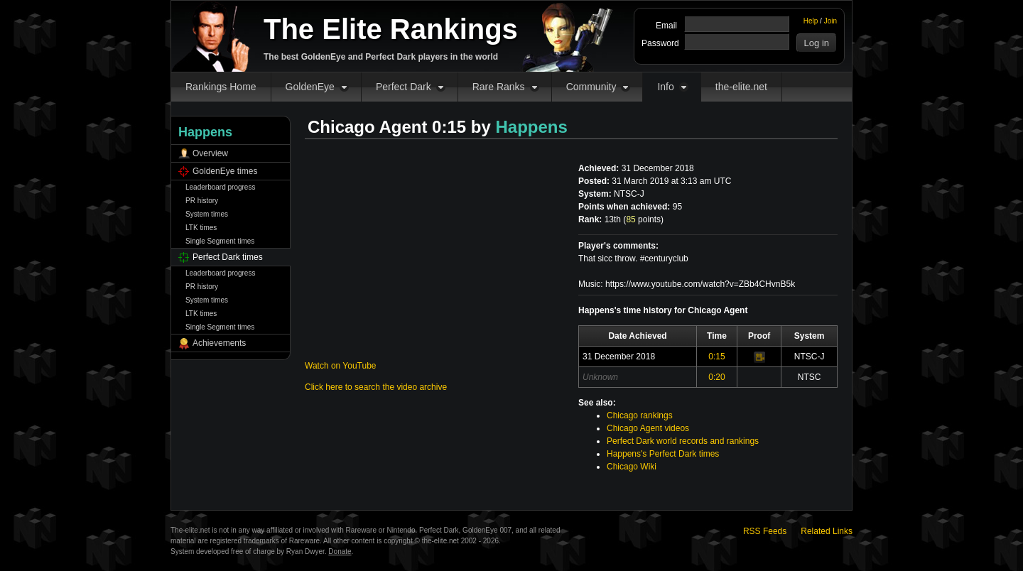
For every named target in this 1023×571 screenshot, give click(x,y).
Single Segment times (219, 241)
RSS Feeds (764, 531)
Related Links (826, 531)
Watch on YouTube (341, 366)
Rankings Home (220, 86)
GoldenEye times (225, 171)
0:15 (716, 356)
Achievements (219, 343)
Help (810, 21)
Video (759, 357)
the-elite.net (741, 86)
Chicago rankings (640, 415)
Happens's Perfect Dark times (663, 454)
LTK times (201, 228)
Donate (339, 551)
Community (591, 86)
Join (830, 21)
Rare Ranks (498, 86)
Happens (532, 126)
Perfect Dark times (228, 257)
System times (206, 214)
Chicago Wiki (631, 467)
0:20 (716, 377)
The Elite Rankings (391, 29)
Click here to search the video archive (376, 387)
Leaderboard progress (220, 187)
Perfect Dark (403, 86)
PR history (201, 201)
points (643, 219)
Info (665, 86)
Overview (210, 153)
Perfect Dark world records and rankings (683, 441)
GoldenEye (310, 86)
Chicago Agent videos (648, 428)
